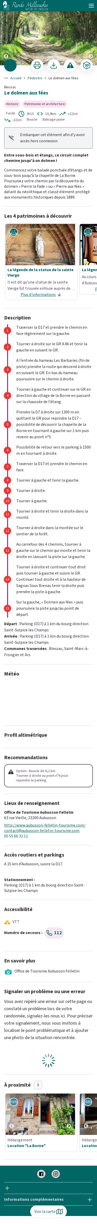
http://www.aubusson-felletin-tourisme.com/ (44, 825)
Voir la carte (48, 1212)
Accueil (15, 78)
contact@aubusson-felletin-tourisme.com (41, 831)
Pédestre (35, 78)
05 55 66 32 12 (16, 836)
